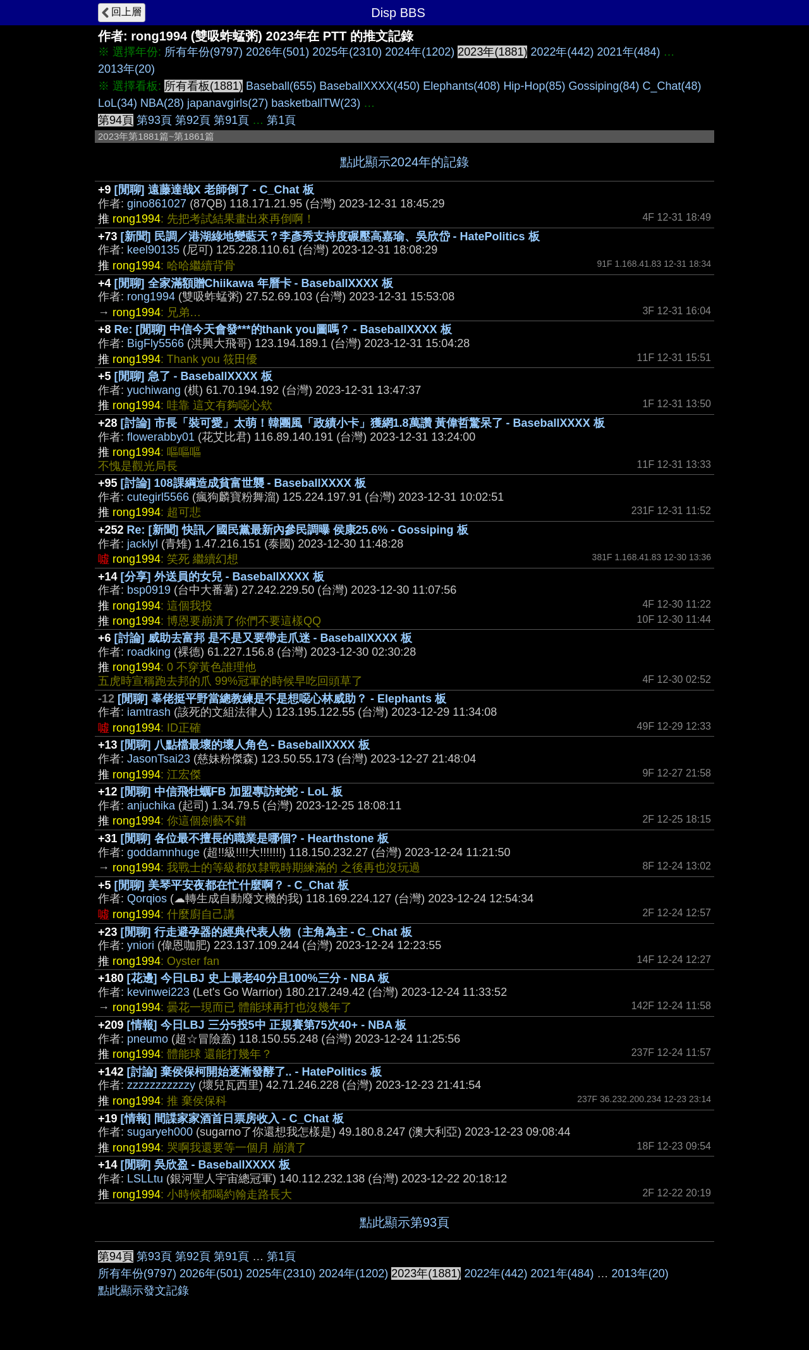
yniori (140, 945)
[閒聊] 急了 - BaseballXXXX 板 (193, 376)
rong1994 (151, 296)
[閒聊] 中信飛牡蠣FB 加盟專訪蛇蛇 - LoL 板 (232, 791)
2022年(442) (561, 52)
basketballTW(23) (315, 103)
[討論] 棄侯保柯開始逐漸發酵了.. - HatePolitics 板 (254, 1071)
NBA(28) (162, 103)
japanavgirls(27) (227, 103)
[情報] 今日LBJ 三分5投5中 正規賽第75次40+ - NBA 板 (267, 1025)
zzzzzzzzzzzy (161, 1085)
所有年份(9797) (203, 52)
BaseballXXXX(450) (369, 86)
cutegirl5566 (158, 497)
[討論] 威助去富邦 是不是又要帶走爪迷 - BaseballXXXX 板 (263, 638)
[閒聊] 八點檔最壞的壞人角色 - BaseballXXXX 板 (245, 745)
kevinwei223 (158, 992)
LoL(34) (117, 103)
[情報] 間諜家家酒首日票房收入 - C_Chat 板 (232, 1118)
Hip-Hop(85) (534, 86)
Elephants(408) (461, 86)
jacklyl (142, 543)
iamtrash (149, 712)
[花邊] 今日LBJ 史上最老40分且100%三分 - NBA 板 (258, 978)
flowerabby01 (161, 437)
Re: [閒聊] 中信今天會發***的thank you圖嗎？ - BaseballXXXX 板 (283, 329)
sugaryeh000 (160, 1132)
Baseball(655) (281, 86)
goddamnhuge (163, 852)
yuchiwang (154, 390)
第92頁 (192, 120)
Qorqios (147, 898)
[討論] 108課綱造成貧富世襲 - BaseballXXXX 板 (243, 483)
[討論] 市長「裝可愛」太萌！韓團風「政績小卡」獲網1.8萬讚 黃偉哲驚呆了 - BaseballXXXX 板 (363, 423)
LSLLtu (145, 1178)
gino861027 (156, 203)
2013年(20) (126, 69)
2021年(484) (628, 52)
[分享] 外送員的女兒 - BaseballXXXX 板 (222, 576)
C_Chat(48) (672, 86)
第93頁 (154, 120)
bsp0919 (149, 590)
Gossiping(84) (603, 86)
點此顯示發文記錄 (143, 1290)
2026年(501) (277, 52)
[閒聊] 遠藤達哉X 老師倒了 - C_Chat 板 (214, 189)
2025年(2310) (347, 52)
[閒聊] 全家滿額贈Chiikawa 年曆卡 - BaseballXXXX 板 (253, 283)
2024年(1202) (419, 52)
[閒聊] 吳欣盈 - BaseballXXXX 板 (205, 1164)
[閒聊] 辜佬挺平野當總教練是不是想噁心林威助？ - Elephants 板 (282, 698)
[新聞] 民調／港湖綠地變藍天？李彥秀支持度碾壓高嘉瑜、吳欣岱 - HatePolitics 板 (330, 236)
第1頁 (281, 120)
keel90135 (153, 249)
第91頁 (231, 120)
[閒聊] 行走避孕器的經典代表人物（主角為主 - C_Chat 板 (266, 932)
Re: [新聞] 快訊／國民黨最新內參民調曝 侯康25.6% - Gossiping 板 (297, 530)
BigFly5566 (155, 343)
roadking (149, 652)
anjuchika (151, 805)
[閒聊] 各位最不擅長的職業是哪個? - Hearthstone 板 (255, 838)
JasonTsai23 (158, 758)
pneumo (147, 1039)
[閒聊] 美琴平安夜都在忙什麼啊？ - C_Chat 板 (231, 885)
